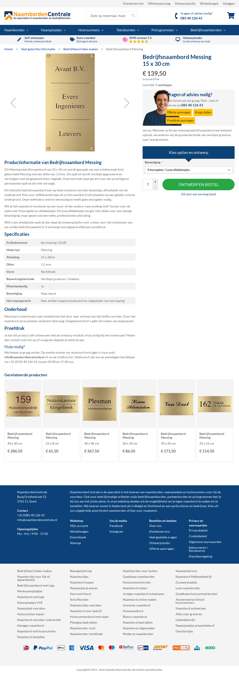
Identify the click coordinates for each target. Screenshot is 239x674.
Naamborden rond (82, 628)
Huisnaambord (133, 611)
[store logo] (37, 15)
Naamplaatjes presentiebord (195, 625)
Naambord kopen (82, 582)
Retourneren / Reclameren (198, 549)
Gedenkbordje (185, 620)
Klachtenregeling (200, 556)
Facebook (116, 526)
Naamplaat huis (186, 571)
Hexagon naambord (30, 625)
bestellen (76, 506)
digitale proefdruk (66, 340)
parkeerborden (177, 497)
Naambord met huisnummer (36, 631)
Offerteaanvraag (159, 3)
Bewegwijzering (81, 571)
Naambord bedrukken (138, 622)
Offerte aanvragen (161, 548)
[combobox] (112, 15)
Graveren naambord (136, 605)
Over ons (155, 526)
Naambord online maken (139, 599)
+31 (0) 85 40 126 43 (23, 362)
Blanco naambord (135, 617)
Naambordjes (79, 576)
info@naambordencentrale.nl (37, 520)
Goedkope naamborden (139, 576)
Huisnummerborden (137, 582)
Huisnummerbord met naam (89, 617)
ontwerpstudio (72, 222)
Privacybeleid (198, 530)
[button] (13, 103)
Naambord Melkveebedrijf (194, 576)
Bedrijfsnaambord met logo (36, 585)
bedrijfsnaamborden (152, 497)
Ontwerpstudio (185, 3)
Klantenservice (133, 3)
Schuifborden (79, 599)
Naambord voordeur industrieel (39, 620)
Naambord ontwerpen (191, 608)
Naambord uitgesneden (139, 628)
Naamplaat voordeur (31, 608)
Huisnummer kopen (30, 614)
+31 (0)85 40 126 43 (30, 515)
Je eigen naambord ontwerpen (143, 594)
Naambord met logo (30, 597)
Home (8, 49)
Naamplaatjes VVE (30, 602)
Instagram (116, 531)
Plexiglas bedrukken (83, 622)
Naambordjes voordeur (86, 605)
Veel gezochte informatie (38, 49)
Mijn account (79, 526)
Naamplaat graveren (84, 588)
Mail (204, 100)
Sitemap (75, 543)
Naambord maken (135, 588)
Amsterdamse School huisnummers (190, 601)
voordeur (76, 497)
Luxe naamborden (188, 588)
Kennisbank (78, 537)
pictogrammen (202, 497)
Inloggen (229, 3)
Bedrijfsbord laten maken (81, 49)
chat (212, 100)
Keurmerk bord (80, 594)
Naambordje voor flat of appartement (33, 578)
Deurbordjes (184, 631)
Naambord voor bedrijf (86, 611)
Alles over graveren (189, 614)
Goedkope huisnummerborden (196, 594)
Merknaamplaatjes (29, 591)
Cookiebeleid (198, 536)
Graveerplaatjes (186, 582)
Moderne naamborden (138, 634)
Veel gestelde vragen (163, 537)
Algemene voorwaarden (205, 542)
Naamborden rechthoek (86, 634)
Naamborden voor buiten (140, 571)
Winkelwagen (209, 3)
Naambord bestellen (31, 637)
